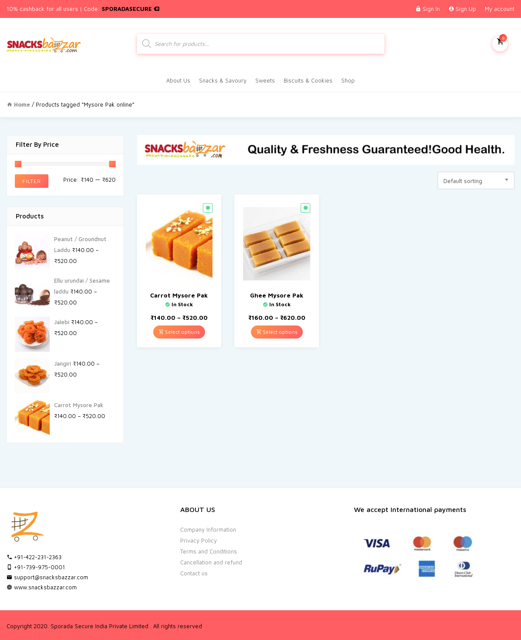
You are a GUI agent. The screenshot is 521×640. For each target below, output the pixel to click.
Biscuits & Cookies (308, 80)
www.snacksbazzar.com (42, 587)
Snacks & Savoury (223, 80)
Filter (31, 181)
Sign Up (466, 8)
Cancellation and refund (211, 562)
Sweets (265, 80)
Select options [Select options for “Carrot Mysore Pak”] (179, 332)
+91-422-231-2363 (34, 557)
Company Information (208, 529)
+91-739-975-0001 (36, 567)
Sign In (431, 8)
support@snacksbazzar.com (47, 577)
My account (499, 8)
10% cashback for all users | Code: (83, 8)
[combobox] (476, 180)
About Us (178, 80)
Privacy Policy (198, 540)
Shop (348, 80)
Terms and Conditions (208, 551)
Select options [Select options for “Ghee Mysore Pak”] (277, 332)
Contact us (194, 573)
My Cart (500, 43)
